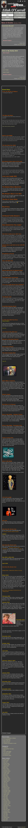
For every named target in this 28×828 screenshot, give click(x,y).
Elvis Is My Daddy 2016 (10, 51)
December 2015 (6, 801)
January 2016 (6, 800)
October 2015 (6, 804)
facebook (18, 1)
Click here (4, 328)
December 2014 (6, 812)
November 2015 (6, 803)
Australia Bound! (8, 26)
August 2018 (6, 773)
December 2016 (6, 790)
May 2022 (5, 762)
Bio (19, 12)
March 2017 (6, 786)
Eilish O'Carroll (13, 9)
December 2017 (6, 778)
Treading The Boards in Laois (9, 743)
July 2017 (5, 782)
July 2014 (5, 813)
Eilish (4, 750)
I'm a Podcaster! (7, 739)
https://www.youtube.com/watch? (8, 126)
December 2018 (6, 771)
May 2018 (5, 774)
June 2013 (5, 818)
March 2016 (6, 799)
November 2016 (6, 791)
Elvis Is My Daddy (21, 78)
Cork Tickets (5, 69)
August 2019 (6, 765)
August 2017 (6, 781)
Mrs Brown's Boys (21, 44)
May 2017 (5, 783)
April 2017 (5, 785)
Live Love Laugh (19, 15)
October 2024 (6, 759)
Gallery (7, 17)
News (7, 15)
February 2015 (6, 809)
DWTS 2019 (7, 19)
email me (24, 1)
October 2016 (6, 792)
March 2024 (6, 760)
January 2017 (6, 789)
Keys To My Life (6, 740)
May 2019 (5, 767)
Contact (19, 17)
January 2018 (6, 777)
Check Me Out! (6, 742)
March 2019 (6, 768)
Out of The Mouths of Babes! (9, 738)
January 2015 (6, 810)
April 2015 (5, 808)
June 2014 (5, 814)
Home (7, 12)
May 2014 (5, 816)
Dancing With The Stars (8, 748)
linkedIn (22, 1)
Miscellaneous (6, 753)
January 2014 (6, 817)
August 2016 (6, 794)
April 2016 (5, 798)
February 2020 (6, 764)
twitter (20, 1)
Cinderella (5, 747)
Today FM (4, 361)
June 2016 (5, 795)
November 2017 (6, 780)
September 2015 (7, 805)
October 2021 (6, 763)
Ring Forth (23, 827)
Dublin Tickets (6, 72)
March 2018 (6, 776)
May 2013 (5, 819)
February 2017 (6, 787)
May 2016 (5, 796)
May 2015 (5, 807)
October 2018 (6, 772)
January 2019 (6, 769)
